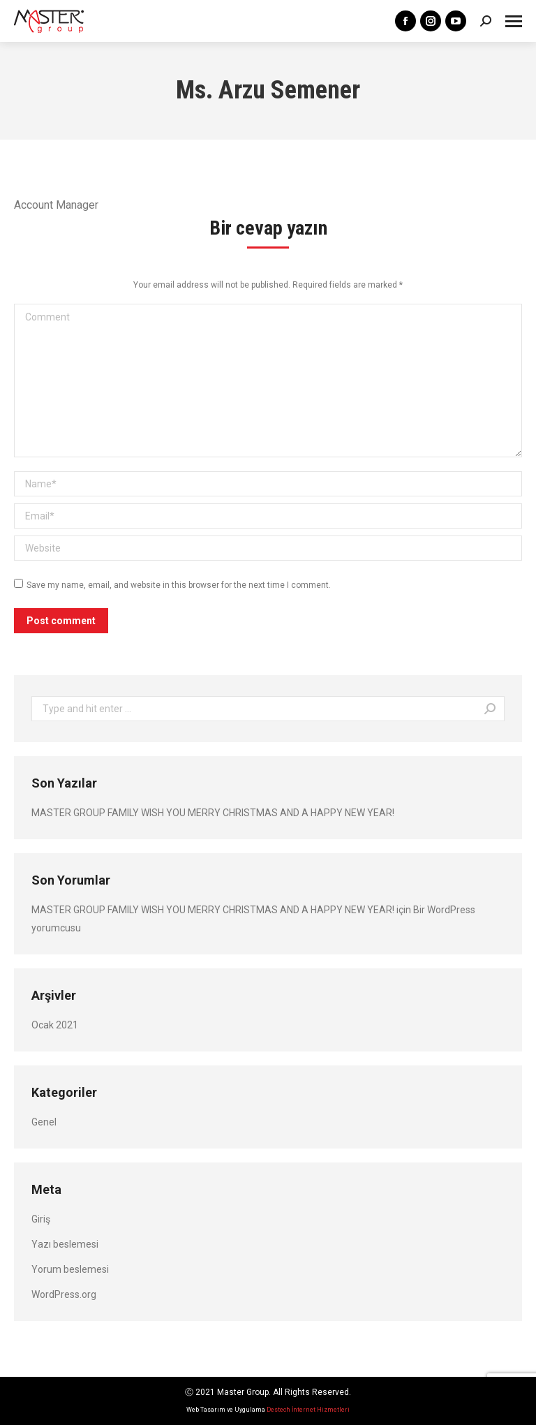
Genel (44, 1122)
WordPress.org (63, 1294)
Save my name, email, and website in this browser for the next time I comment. (179, 585)
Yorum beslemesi (70, 1269)
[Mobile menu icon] (513, 21)
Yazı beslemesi (64, 1244)
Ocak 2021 (54, 1025)
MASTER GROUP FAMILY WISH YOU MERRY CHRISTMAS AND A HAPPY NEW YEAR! (212, 812)
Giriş (40, 1219)
